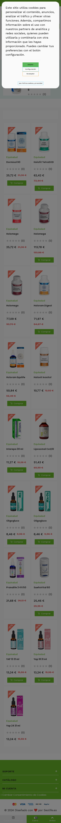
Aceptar (30, 65)
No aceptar (30, 74)
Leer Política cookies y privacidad (30, 83)
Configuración (30, 69)
